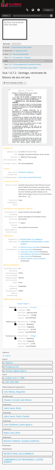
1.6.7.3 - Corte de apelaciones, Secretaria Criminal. (24, 64)
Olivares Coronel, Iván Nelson (30, 247)
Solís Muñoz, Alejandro (26, 172)
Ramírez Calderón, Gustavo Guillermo (33, 259)
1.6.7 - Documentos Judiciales (18, 54)
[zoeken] (51, 15)
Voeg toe (8, 356)
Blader (6, 16)
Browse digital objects (15, 370)
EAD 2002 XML (11, 382)
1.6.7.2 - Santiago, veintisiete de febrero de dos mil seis (26, 61)
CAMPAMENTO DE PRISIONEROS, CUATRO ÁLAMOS (23, 460)
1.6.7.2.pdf (32, 307)
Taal (33, 10)
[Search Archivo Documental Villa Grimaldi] (32, 15)
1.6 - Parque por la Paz (19, 51)
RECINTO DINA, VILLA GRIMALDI (31, 239)
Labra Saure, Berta (27, 249)
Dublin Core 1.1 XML (14, 378)
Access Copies (22, 304)
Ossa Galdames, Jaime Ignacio (30, 254)
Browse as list (11, 366)
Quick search (16, 44)
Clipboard (27, 10)
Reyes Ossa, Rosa (26, 256)
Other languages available (15, 83)
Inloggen (47, 10)
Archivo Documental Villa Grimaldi (29, 177)
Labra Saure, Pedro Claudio (30, 252)
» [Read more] (29, 196)
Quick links (38, 10)
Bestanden (6, 44)
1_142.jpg (32, 336)
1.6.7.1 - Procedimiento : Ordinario (19, 58)
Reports (8, 362)
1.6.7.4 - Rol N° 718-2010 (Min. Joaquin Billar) (22, 68)
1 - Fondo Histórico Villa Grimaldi (20, 47)
